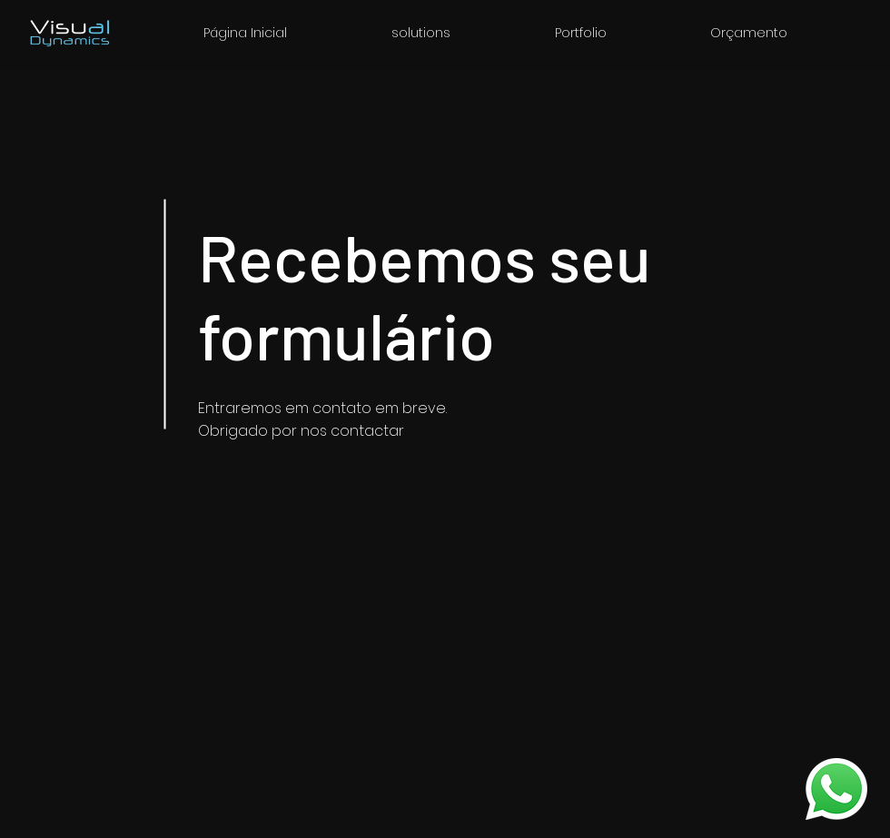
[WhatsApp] (836, 789)
